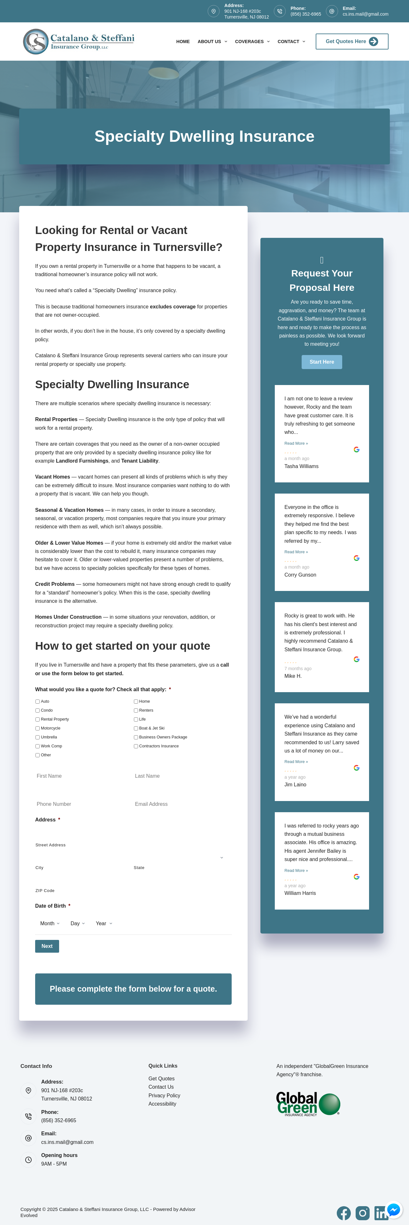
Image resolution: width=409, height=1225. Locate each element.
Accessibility (162, 1100)
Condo (47, 710)
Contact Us (161, 1083)
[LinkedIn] (381, 1210)
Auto (45, 701)
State (139, 867)
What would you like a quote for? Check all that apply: (103, 689)
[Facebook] (344, 1210)
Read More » (296, 443)
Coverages (253, 41)
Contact (293, 41)
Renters (146, 710)
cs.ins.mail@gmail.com (366, 14)
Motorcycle (50, 728)
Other (46, 755)
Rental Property (55, 719)
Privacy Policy (165, 1092)
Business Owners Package (163, 737)
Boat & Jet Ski (152, 728)
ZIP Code (45, 890)
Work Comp (51, 746)
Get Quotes (162, 1075)
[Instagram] (363, 1210)
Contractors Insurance (159, 746)
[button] (322, 362)
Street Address (50, 845)
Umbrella (49, 737)
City (39, 867)
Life (142, 719)
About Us (214, 41)
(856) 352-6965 (305, 14)
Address (47, 819)
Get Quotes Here (352, 41)
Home (183, 41)
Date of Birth (52, 906)
